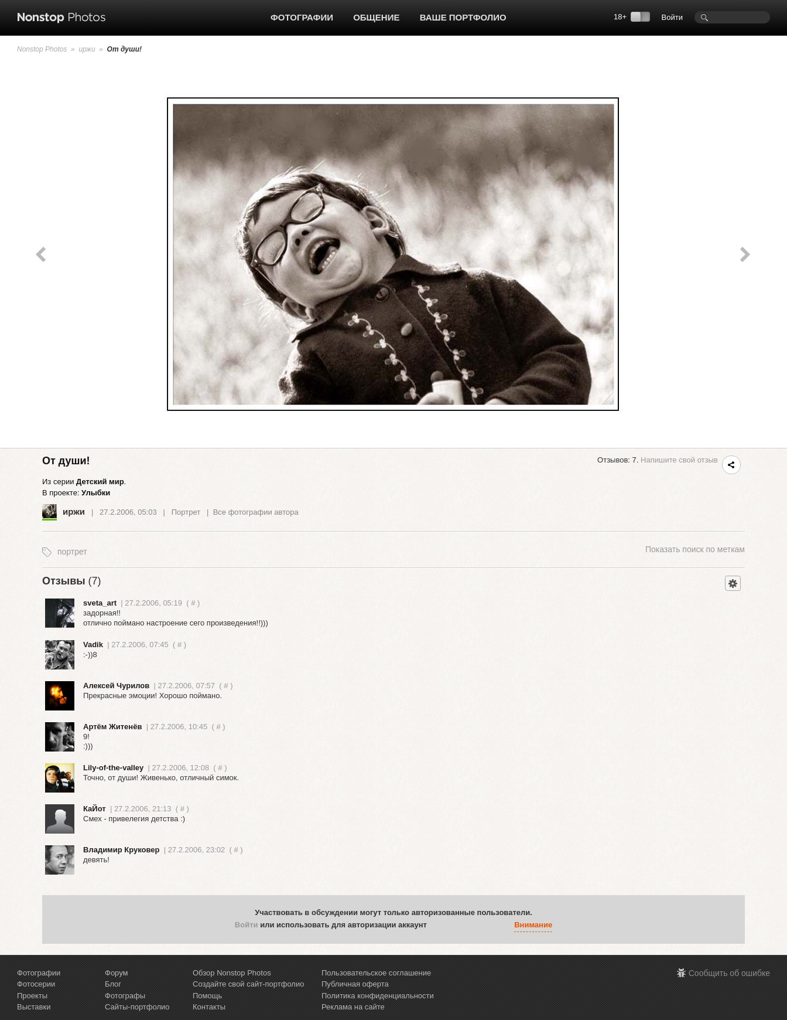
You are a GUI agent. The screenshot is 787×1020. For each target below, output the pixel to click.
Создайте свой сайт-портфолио (248, 984)
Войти (672, 17)
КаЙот (94, 808)
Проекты (32, 995)
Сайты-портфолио (137, 1006)
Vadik (93, 644)
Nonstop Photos (42, 49)
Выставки (33, 1006)
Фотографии (302, 17)
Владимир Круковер (121, 849)
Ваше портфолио (463, 17)
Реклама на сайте (353, 1006)
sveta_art (100, 603)
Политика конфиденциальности (377, 995)
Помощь (207, 995)
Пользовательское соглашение (376, 972)
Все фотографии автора (256, 512)
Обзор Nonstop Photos (232, 972)
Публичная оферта (355, 984)
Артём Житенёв (112, 726)
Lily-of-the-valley (113, 767)
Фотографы (125, 995)
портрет (72, 551)
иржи (86, 49)
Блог (113, 984)
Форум (116, 972)
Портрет (186, 512)
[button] (438, 925)
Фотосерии (36, 984)
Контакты (209, 1006)
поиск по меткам (695, 549)
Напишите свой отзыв (679, 459)
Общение (376, 17)
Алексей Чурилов (116, 685)
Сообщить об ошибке (729, 973)
